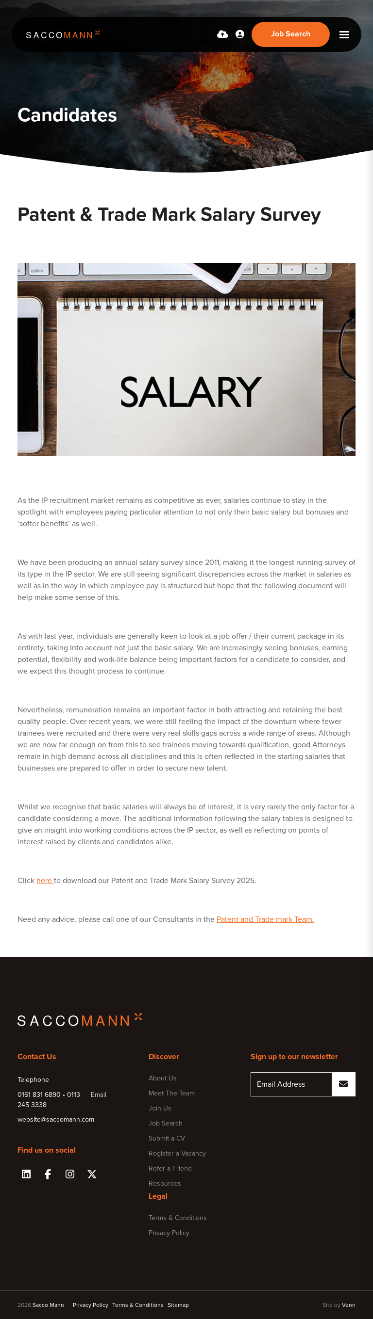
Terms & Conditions (178, 1218)
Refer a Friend (170, 1168)
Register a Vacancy (177, 1153)
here (45, 880)
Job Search (166, 1123)
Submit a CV (167, 1138)
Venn (349, 1305)
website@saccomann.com (55, 1119)
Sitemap (178, 1305)
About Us (163, 1078)
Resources (165, 1183)
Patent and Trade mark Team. (265, 919)
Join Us (160, 1108)
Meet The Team (172, 1093)
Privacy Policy (169, 1233)
